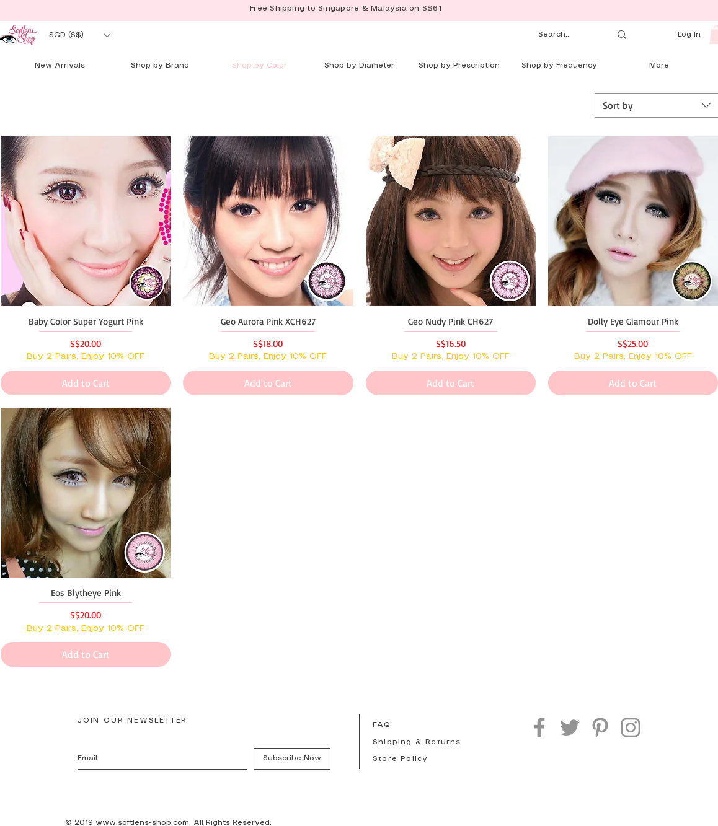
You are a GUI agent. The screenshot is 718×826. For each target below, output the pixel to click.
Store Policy (400, 758)
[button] (79, 35)
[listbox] (79, 35)
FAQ (382, 724)
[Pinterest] (600, 727)
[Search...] (561, 35)
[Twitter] (570, 727)
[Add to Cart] (86, 383)
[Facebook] (539, 727)
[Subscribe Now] (292, 759)
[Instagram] (631, 727)
